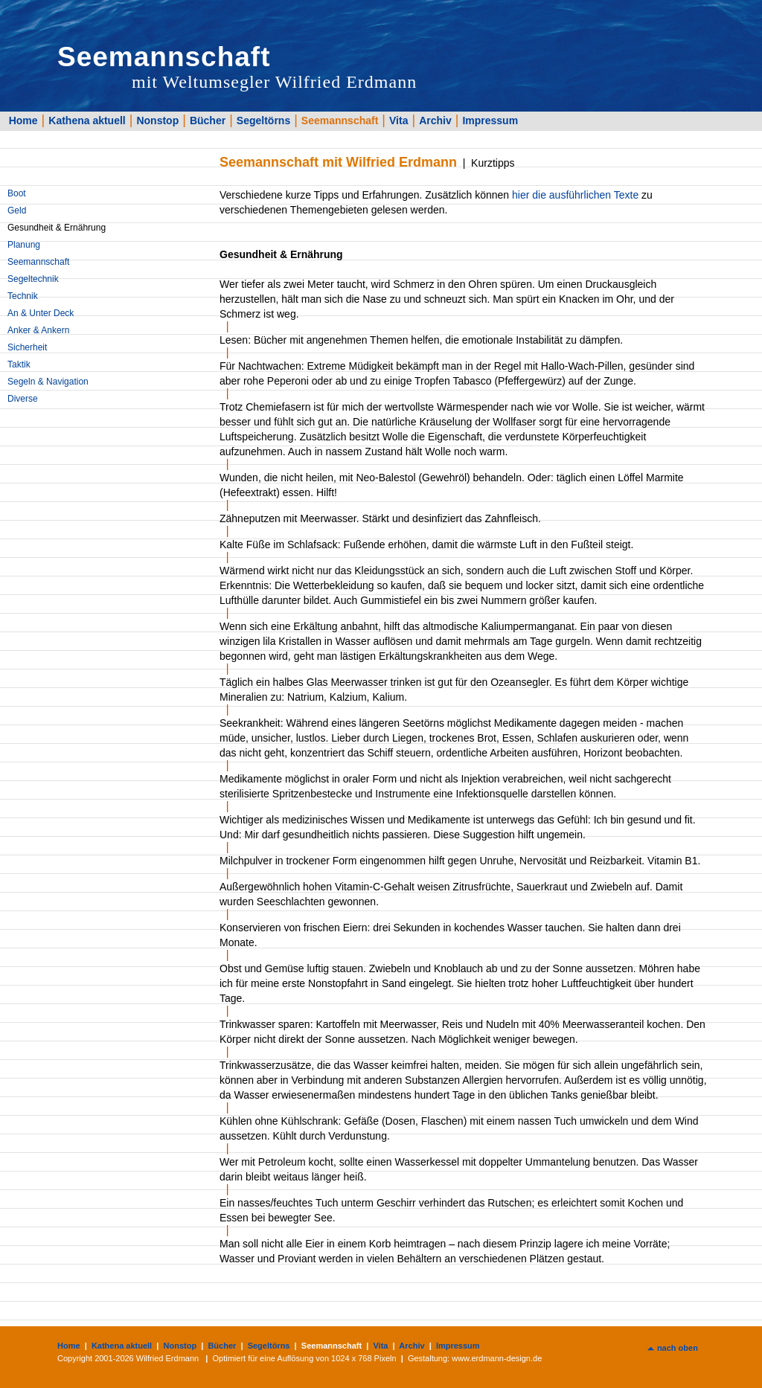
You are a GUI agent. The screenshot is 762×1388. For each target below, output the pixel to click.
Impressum (490, 120)
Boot (16, 193)
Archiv (435, 120)
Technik (22, 296)
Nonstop (157, 120)
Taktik (19, 364)
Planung (23, 245)
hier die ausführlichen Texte (575, 195)
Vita (398, 120)
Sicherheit (27, 347)
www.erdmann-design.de (497, 1358)
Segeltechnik (33, 279)
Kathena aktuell (86, 120)
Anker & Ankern (38, 330)
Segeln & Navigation (48, 381)
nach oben (677, 1347)
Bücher (207, 120)
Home (23, 120)
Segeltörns (263, 120)
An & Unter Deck (40, 313)
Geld (16, 210)
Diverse (22, 398)
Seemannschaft (339, 120)
